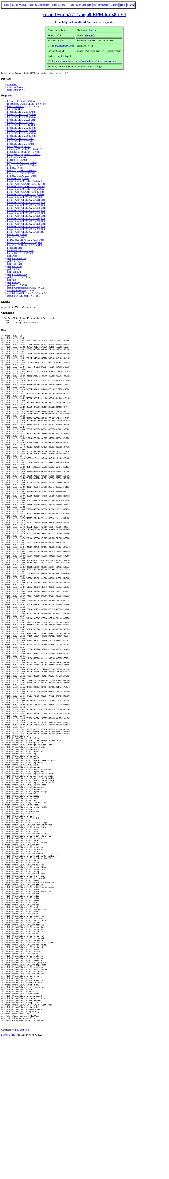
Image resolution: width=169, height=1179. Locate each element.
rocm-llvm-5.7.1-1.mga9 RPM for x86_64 (84, 14)
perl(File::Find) (14, 264)
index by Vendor (59, 5)
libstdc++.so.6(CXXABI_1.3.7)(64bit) (25, 195)
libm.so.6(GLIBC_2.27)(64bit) (21, 173)
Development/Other (64, 45)
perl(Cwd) (12, 256)
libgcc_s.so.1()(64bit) (17, 160)
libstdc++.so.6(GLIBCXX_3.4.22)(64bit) (26, 221)
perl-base (11, 285)
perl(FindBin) (13, 269)
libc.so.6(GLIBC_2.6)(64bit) (20, 141)
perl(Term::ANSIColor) (18, 277)
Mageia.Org (90, 35)
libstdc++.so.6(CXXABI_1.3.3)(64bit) (25, 189)
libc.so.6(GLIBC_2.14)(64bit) (21, 115)
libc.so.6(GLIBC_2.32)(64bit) (21, 128)
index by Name (100, 5)
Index (6, 5)
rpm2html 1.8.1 (22, 1170)
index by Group (18, 5)
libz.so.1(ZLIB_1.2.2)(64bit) (20, 253)
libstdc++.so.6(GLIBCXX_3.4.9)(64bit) (26, 232)
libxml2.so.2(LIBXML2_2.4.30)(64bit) (25, 240)
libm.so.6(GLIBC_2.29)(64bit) (21, 176)
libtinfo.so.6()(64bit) (17, 235)
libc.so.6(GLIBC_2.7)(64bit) (20, 144)
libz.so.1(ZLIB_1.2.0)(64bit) (20, 251)
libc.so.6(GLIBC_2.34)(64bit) (21, 133)
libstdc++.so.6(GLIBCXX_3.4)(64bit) (25, 197)
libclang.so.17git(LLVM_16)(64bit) (24, 152)
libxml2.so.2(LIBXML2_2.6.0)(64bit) (25, 245)
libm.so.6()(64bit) (15, 168)
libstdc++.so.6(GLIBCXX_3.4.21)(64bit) (26, 219)
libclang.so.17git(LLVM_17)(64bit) (24, 155)
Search (130, 5)
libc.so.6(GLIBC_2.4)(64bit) (20, 139)
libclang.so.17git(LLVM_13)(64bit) (24, 149)
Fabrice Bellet (8, 1175)
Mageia (92, 30)
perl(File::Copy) (15, 261)
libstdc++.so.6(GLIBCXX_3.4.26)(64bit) (26, 224)
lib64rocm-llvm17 (15, 107)
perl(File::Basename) (17, 259)
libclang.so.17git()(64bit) (19, 147)
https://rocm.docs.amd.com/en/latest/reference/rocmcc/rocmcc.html (84, 61)
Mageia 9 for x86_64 (74, 22)
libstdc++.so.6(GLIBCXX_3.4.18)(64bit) (26, 211)
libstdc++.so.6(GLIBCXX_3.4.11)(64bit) (26, 200)
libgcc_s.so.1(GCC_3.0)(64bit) (22, 163)
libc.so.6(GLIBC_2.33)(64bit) (21, 131)
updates (109, 22)
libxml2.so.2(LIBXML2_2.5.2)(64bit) (25, 243)
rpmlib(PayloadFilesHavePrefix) (22, 293)
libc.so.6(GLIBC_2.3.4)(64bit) (21, 125)
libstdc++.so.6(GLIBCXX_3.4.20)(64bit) (26, 216)
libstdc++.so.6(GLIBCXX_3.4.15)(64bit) (26, 205)
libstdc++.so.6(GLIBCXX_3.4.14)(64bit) (26, 203)
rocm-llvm (12, 85)
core (100, 22)
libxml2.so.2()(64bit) (17, 237)
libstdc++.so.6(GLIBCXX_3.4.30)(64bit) (26, 229)
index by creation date (80, 5)
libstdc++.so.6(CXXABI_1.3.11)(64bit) (26, 184)
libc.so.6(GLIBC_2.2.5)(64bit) (21, 120)
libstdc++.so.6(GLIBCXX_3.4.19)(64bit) (26, 213)
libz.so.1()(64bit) (15, 248)
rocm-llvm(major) (15, 87)
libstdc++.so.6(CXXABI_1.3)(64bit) (24, 181)
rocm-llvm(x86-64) (16, 90)
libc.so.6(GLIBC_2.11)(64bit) (21, 112)
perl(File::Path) (14, 267)
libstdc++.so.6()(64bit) (18, 179)
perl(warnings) (14, 283)
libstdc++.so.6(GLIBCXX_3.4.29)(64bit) (26, 227)
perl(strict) (12, 280)
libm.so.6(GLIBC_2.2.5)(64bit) (22, 171)
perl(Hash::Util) (14, 272)
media (92, 22)
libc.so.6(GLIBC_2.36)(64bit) (21, 136)
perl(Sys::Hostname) (17, 275)
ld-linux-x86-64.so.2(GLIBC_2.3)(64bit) (26, 104)
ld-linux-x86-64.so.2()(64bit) (21, 101)
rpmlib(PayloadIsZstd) (18, 296)
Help (122, 5)
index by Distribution (39, 5)
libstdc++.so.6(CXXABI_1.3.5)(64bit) (25, 192)
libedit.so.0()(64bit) (16, 157)
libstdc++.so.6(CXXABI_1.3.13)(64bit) (26, 187)
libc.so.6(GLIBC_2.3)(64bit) (20, 123)
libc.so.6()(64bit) (15, 109)
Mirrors (114, 5)
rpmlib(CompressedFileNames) (22, 288)
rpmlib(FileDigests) (16, 291)
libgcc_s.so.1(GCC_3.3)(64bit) (22, 165)
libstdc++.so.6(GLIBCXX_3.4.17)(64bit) (26, 208)
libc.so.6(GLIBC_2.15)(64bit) (21, 117)
